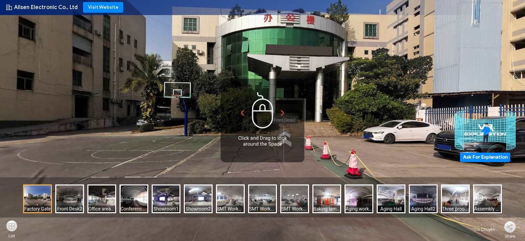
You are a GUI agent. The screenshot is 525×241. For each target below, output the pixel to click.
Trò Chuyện (480, 229)
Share (510, 236)
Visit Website (103, 7)
